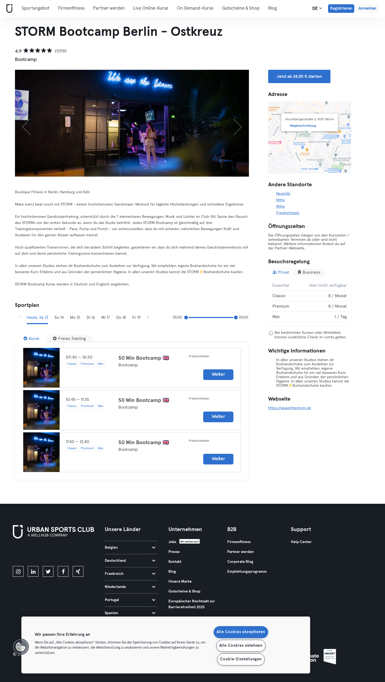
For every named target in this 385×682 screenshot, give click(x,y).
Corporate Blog (240, 562)
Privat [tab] (281, 272)
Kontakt (174, 562)
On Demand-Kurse (195, 8)
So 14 (59, 318)
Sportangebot (35, 8)
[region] (165, 645)
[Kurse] (31, 338)
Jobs (172, 542)
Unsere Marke (180, 581)
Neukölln (283, 194)
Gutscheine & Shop (241, 8)
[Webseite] (8, 8)
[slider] (186, 317)
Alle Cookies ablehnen (241, 646)
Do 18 (121, 318)
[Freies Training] (69, 338)
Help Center (301, 542)
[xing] (78, 571)
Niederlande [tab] (130, 587)
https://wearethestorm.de (289, 408)
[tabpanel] (309, 301)
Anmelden (367, 8)
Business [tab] (309, 272)
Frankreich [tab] (130, 574)
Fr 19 (136, 318)
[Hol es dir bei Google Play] (70, 553)
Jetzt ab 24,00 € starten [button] (299, 76)
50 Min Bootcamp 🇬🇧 (143, 358)
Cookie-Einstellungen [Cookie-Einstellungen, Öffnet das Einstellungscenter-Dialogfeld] (240, 659)
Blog (272, 8)
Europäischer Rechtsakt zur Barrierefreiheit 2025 (191, 604)
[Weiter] (231, 123)
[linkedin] (33, 571)
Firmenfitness (71, 8)
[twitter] (48, 571)
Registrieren (341, 8)
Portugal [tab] (130, 600)
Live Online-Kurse (150, 8)
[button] (20, 646)
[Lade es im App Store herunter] (31, 553)
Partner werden (109, 8)
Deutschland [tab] (130, 560)
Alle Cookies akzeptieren (241, 632)
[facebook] (63, 571)
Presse (174, 552)
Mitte (280, 200)
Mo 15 (75, 318)
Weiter (218, 374)
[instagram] (18, 571)
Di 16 (91, 318)
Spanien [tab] (130, 613)
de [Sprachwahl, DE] (317, 8)
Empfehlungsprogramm (247, 572)
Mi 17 (105, 318)
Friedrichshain (287, 213)
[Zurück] (32, 123)
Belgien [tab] (130, 547)
